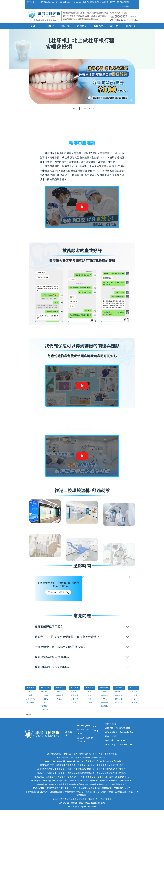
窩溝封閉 (119, 768)
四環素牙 (45, 772)
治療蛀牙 (119, 758)
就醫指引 (115, 26)
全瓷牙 (60, 758)
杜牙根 (91, 108)
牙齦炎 (104, 765)
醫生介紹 (65, 26)
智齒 (89, 761)
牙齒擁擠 (74, 765)
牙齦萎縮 (104, 768)
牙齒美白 (45, 754)
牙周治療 (104, 754)
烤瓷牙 (60, 765)
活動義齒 (60, 761)
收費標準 (98, 26)
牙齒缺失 (133, 768)
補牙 (89, 758)
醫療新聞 (82, 26)
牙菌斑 (45, 765)
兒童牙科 (119, 754)
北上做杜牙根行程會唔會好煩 (46, 126)
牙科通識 (133, 758)
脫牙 (89, 765)
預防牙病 (133, 765)
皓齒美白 (45, 758)
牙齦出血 (104, 761)
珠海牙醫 (30, 2)
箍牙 (74, 768)
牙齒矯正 (75, 754)
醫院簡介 (49, 26)
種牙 (30, 758)
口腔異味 (133, 761)
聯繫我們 (125, 6)
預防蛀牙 (119, 761)
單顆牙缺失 (30, 765)
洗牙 (45, 768)
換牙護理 (119, 765)
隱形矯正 (74, 758)
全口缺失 (30, 768)
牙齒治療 (89, 754)
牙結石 (45, 761)
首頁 (32, 26)
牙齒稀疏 (74, 761)
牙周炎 (104, 758)
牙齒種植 (30, 754)
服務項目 (131, 26)
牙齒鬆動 (104, 772)
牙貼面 (45, 775)
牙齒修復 (60, 754)
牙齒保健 (134, 754)
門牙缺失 (30, 761)
